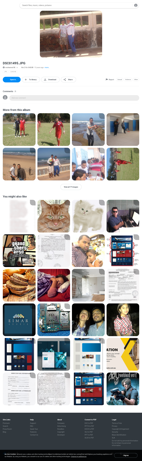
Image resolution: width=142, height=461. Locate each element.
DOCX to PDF (89, 429)
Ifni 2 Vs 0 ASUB (26, 67)
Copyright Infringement (120, 429)
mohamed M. (9, 67)
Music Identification (119, 435)
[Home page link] (10, 5)
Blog (4, 432)
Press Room (7, 429)
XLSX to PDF (89, 438)
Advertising (61, 426)
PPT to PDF (89, 435)
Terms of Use (117, 423)
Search (5, 426)
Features (33, 432)
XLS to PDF (89, 432)
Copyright (60, 432)
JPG (5, 71)
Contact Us (34, 435)
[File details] (19, 129)
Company (60, 423)
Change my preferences (79, 456)
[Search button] (129, 5)
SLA (113, 438)
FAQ (31, 426)
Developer (61, 435)
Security (115, 432)
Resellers (60, 429)
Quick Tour (34, 429)
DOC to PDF (89, 423)
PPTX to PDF (89, 426)
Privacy (114, 426)
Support (33, 423)
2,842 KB (13, 71)
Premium (6, 423)
